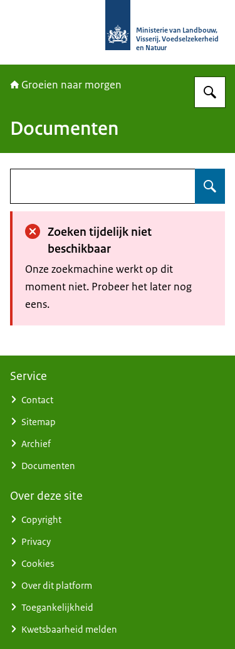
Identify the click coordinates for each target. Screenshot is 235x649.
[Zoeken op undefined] (210, 186)
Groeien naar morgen (66, 85)
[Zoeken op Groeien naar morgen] (210, 92)
